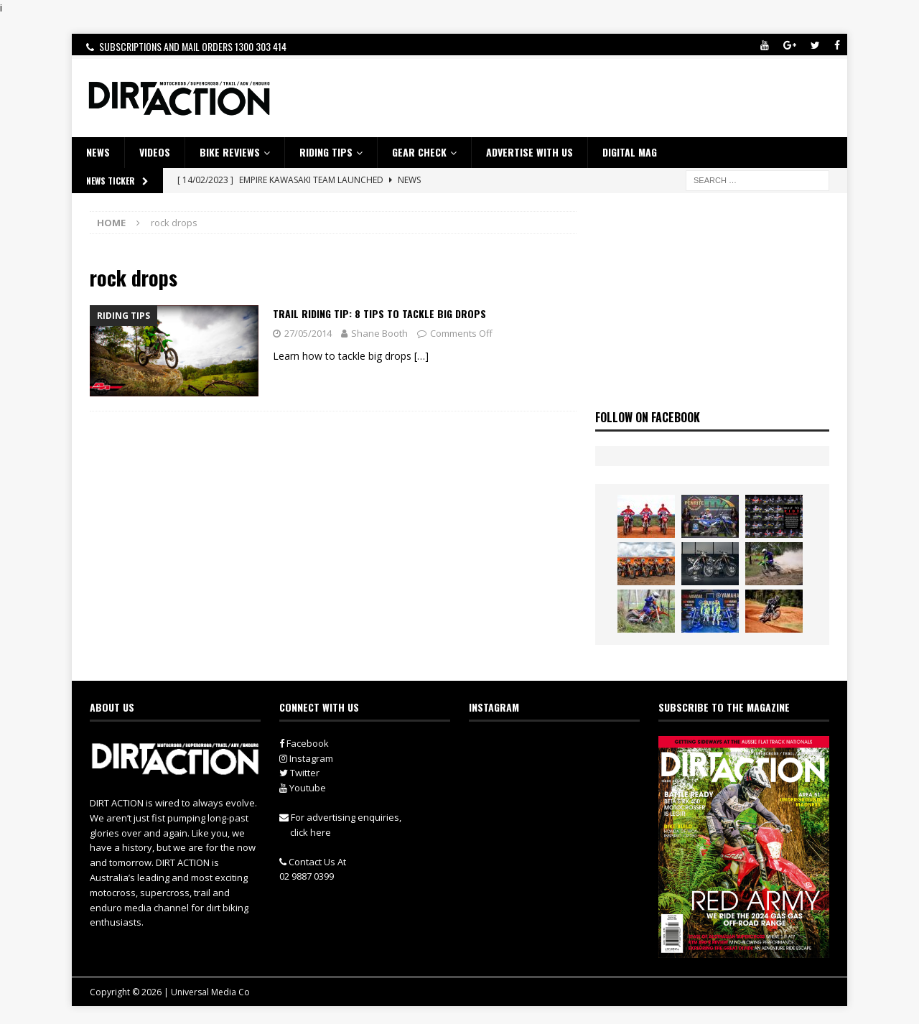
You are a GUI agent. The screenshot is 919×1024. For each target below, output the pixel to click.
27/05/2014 (308, 333)
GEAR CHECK (419, 151)
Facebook (304, 743)
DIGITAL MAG (629, 151)
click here (310, 832)
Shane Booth (379, 333)
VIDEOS (154, 151)
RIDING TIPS (326, 151)
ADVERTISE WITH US (529, 151)
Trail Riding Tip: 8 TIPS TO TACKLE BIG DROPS (379, 313)
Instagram (306, 758)
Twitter (299, 772)
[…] (421, 356)
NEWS (98, 151)
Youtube (302, 787)
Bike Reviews (230, 151)
